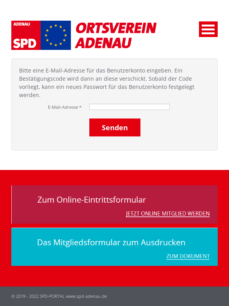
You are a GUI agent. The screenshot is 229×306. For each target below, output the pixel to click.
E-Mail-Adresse (65, 107)
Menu (208, 29)
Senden (115, 127)
